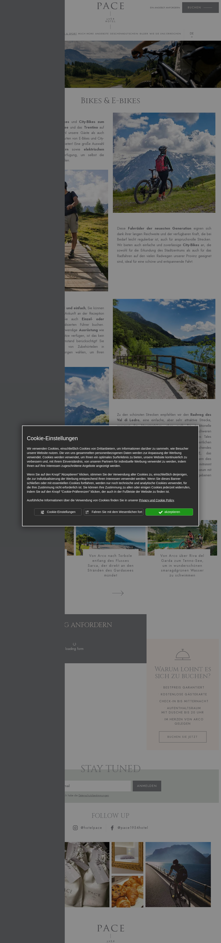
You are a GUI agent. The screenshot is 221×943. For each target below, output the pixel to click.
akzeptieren (169, 512)
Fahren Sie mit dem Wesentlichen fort (113, 512)
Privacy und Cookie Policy (156, 500)
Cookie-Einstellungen (58, 512)
